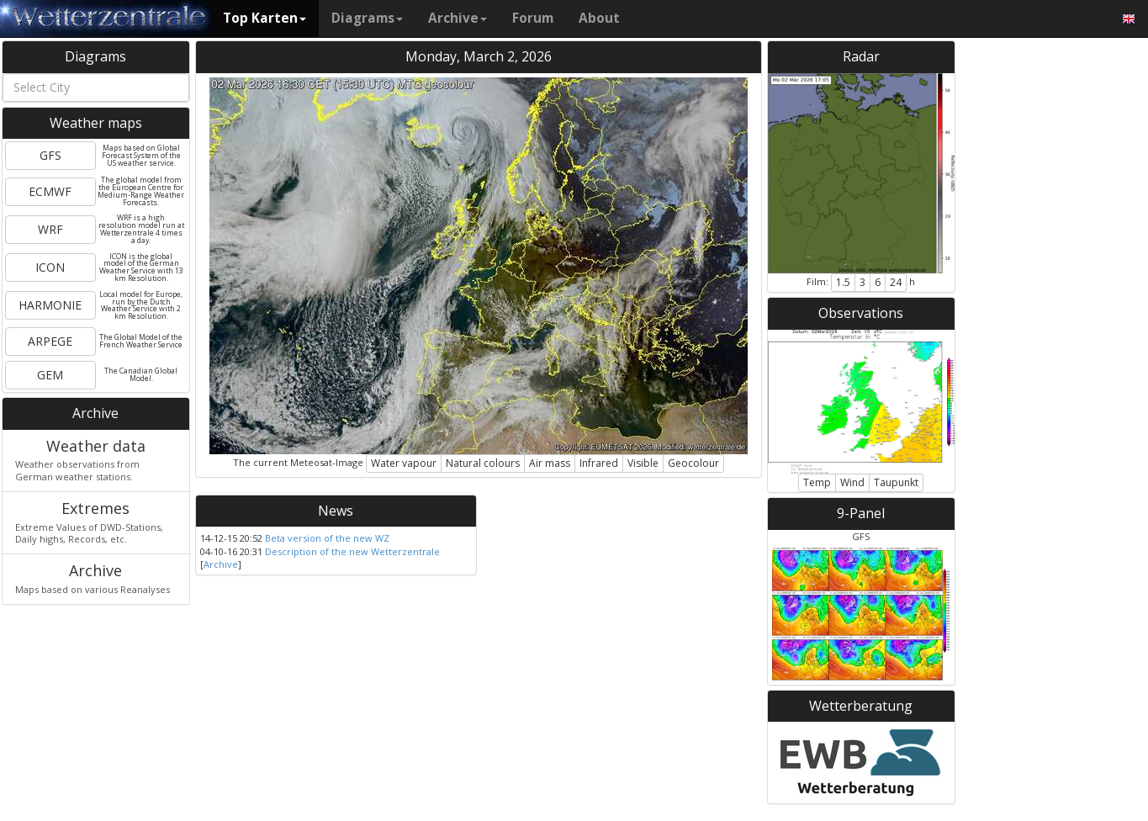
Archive (457, 18)
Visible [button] (643, 463)
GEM (50, 375)
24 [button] (896, 282)
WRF (50, 229)
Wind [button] (852, 482)
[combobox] (96, 87)
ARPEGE (50, 341)
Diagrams (367, 18)
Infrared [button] (598, 463)
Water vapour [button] (403, 463)
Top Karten (264, 18)
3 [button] (862, 282)
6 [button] (878, 282)
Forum (532, 18)
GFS (50, 155)
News (335, 510)
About (599, 18)
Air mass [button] (549, 463)
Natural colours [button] (483, 463)
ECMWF (50, 191)
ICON (50, 267)
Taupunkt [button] (896, 482)
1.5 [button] (843, 282)
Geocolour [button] (693, 463)
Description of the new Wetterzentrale (352, 551)
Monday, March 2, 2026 (478, 56)
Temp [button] (817, 482)
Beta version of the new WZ (327, 538)
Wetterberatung (861, 706)
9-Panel (861, 513)
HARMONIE (50, 305)
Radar (861, 56)
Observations (860, 313)
